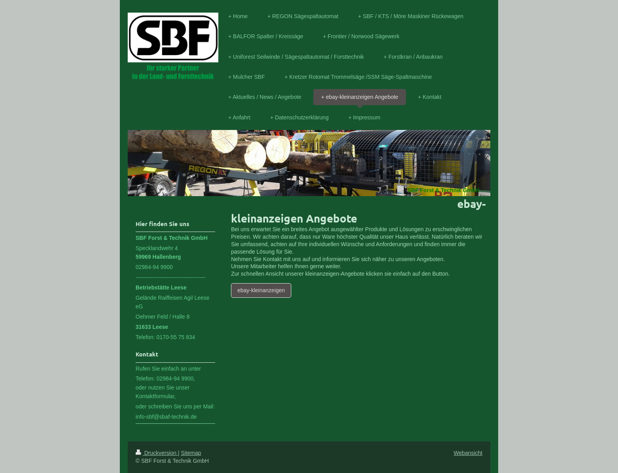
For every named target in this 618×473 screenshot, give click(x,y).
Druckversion (157, 453)
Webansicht (468, 453)
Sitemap (191, 453)
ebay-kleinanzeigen (261, 290)
